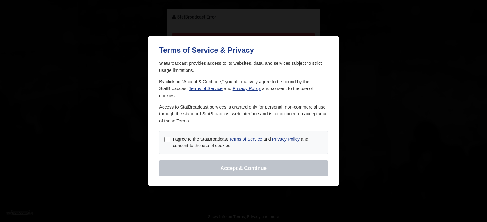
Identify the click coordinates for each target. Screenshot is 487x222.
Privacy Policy (247, 88)
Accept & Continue (243, 168)
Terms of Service (206, 88)
